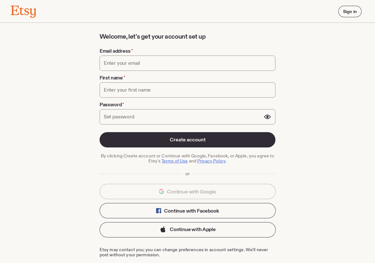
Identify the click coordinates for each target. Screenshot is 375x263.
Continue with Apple (187, 230)
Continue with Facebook (187, 210)
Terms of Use (174, 160)
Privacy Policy (211, 160)
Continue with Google (187, 191)
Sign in (350, 11)
